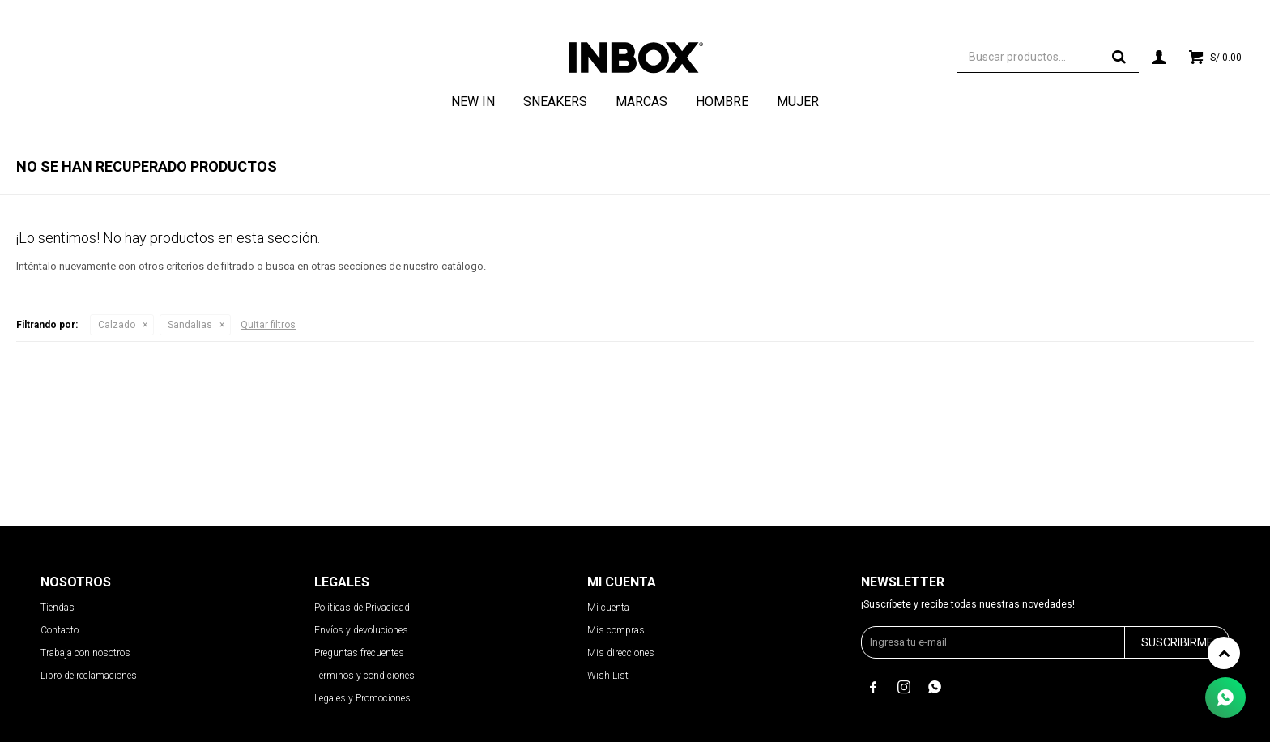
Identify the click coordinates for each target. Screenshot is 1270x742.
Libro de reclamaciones (88, 675)
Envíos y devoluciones (361, 630)
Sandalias (190, 324)
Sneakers (555, 101)
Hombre (722, 101)
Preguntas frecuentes (359, 653)
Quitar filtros (268, 324)
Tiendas (57, 607)
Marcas (641, 101)
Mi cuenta (608, 607)
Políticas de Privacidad (362, 607)
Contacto (59, 630)
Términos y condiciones (364, 675)
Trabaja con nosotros (85, 653)
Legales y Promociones (362, 698)
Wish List (608, 675)
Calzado (116, 324)
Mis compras (616, 630)
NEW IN (473, 101)
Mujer (798, 101)
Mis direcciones (620, 653)
